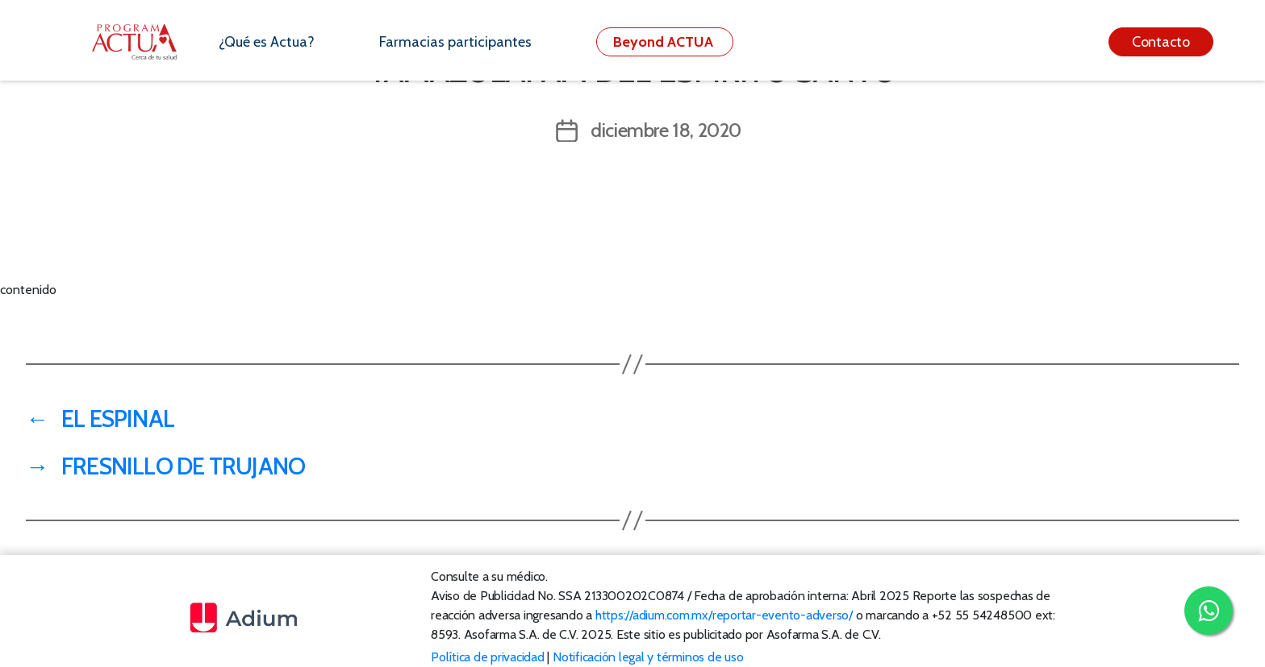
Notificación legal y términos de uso (648, 657)
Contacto (1161, 42)
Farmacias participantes (455, 42)
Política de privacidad (488, 657)
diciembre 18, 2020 (666, 130)
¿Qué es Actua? (267, 42)
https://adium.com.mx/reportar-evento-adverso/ (724, 615)
